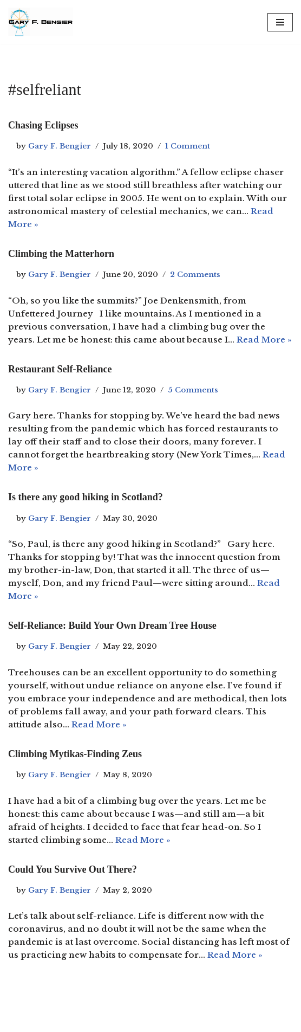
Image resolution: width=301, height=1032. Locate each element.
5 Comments (193, 390)
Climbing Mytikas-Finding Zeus (75, 754)
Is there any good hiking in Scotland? (85, 497)
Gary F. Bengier (59, 146)
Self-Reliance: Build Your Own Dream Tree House (112, 625)
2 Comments (195, 274)
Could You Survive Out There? (72, 869)
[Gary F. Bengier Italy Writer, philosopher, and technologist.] (40, 22)
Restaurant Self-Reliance (60, 369)
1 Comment (187, 146)
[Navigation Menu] (280, 22)
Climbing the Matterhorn (61, 253)
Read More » (264, 339)
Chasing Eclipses (43, 125)
